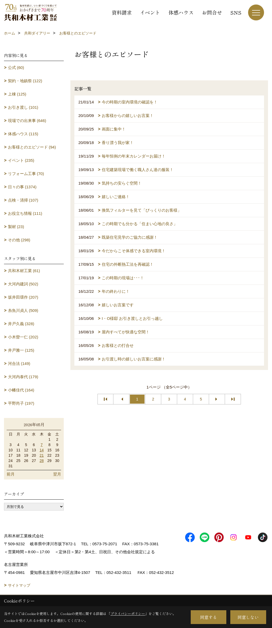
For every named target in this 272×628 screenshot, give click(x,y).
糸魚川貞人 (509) (23, 310)
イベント (150, 12)
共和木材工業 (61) (24, 270)
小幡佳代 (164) (21, 390)
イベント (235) (21, 160)
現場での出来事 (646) (27, 120)
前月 (11, 474)
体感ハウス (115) (23, 134)
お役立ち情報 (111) (25, 213)
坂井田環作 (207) (23, 297)
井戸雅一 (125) (21, 350)
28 (42, 461)
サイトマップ (19, 585)
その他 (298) (19, 240)
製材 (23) (16, 226)
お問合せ (212, 12)
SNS (235, 12)
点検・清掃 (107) (23, 200)
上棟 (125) (17, 94)
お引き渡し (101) (23, 107)
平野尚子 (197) (21, 403)
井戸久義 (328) (21, 323)
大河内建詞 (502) (23, 284)
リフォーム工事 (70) (26, 173)
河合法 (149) (19, 363)
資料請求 (122, 12)
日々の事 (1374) (22, 187)
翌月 (57, 474)
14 (42, 450)
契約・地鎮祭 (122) (25, 80)
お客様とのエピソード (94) (32, 147)
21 (42, 455)
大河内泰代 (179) (23, 376)
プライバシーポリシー (127, 613)
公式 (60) (16, 67)
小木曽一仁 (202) (23, 337)
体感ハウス (181, 12)
